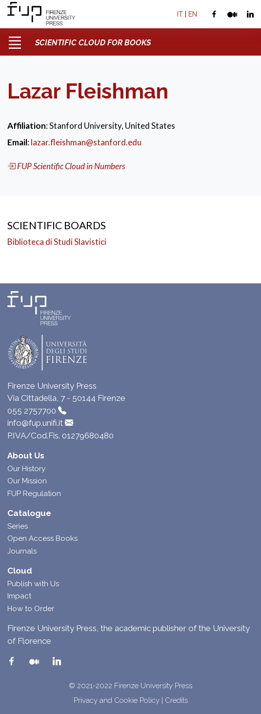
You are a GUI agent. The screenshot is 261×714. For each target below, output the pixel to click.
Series (17, 526)
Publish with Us (33, 583)
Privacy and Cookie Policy (117, 700)
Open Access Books (42, 538)
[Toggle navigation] (14, 39)
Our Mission (27, 480)
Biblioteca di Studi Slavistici (56, 242)
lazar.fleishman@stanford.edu (86, 142)
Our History (26, 468)
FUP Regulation (34, 493)
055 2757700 (31, 411)
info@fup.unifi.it (35, 423)
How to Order (30, 608)
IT (180, 14)
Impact (19, 596)
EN (192, 14)
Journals (22, 551)
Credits (176, 700)
